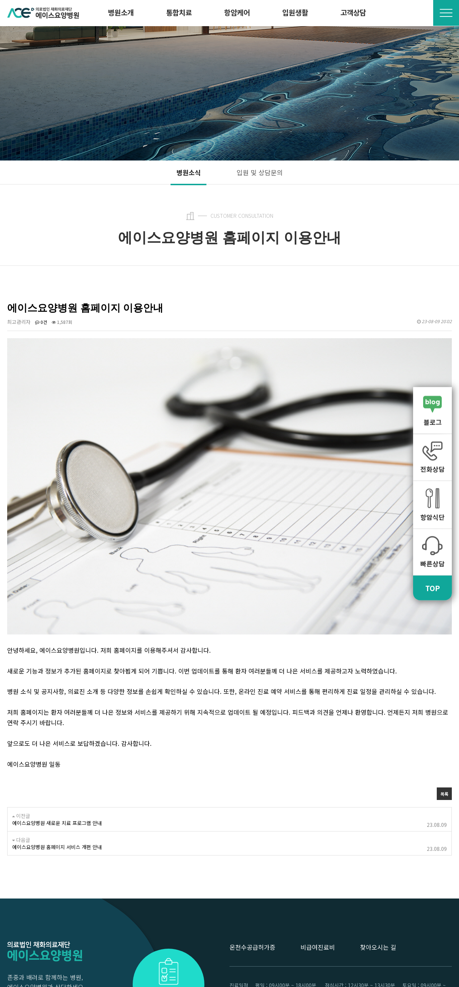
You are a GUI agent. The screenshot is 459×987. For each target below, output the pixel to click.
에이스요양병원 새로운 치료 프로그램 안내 (57, 741)
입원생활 (295, 12)
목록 (444, 712)
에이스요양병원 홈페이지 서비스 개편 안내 (57, 765)
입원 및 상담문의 (260, 172)
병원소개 (121, 12)
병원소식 (188, 172)
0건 (41, 322)
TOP (432, 588)
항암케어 (237, 12)
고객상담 (353, 12)
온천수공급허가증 (252, 866)
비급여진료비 (318, 866)
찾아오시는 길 (378, 866)
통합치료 (179, 12)
